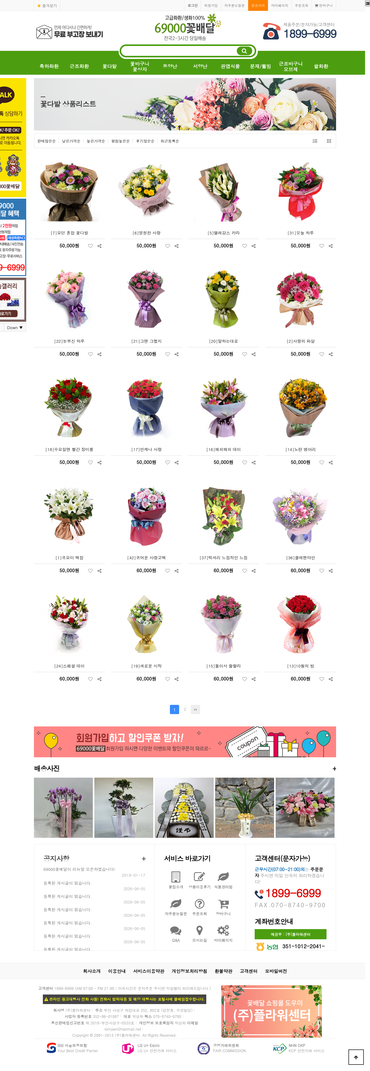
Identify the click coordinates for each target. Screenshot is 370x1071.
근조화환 (79, 66)
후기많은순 (145, 141)
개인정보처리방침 (189, 971)
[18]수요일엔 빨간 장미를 (69, 449)
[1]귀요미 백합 (69, 557)
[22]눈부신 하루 (69, 341)
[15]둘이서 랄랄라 (223, 666)
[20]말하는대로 (223, 341)
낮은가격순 (71, 141)
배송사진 (185, 768)
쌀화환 (321, 66)
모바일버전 (276, 971)
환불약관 (223, 971)
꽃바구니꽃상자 (139, 66)
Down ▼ (15, 327)
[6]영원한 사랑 (146, 233)
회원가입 (211, 5)
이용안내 (117, 971)
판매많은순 (46, 141)
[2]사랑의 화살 (300, 341)
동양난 (170, 66)
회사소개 (92, 971)
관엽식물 (230, 66)
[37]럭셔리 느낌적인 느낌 (223, 557)
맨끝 (195, 709)
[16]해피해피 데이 (223, 449)
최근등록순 (170, 141)
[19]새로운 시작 (146, 666)
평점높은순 (120, 141)
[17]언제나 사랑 (146, 449)
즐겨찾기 (47, 5)
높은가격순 (96, 141)
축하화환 (49, 66)
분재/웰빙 (260, 66)
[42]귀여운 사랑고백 (146, 557)
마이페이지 (279, 5)
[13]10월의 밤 (300, 666)
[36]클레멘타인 (300, 557)
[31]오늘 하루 (300, 233)
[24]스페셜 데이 (69, 666)
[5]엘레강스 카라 (224, 233)
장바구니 (324, 5)
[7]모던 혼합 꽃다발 (69, 233)
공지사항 (56, 858)
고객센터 (249, 971)
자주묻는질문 (234, 5)
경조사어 (258, 5)
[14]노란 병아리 (301, 449)
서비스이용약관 (148, 971)
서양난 (200, 66)
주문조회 (301, 5)
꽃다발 (109, 66)
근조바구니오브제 (291, 66)
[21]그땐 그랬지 (146, 341)
